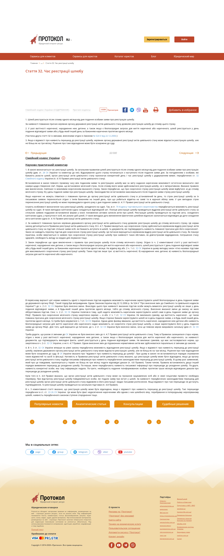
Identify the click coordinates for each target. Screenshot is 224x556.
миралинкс (164, 509)
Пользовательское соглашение (124, 528)
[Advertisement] (112, 14)
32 (197, 175)
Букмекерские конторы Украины (185, 528)
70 (117, 206)
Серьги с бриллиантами (165, 502)
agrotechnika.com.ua (167, 522)
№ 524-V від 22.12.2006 (104, 135)
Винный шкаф (182, 499)
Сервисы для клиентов (42, 56)
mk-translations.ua (166, 532)
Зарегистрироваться (155, 39)
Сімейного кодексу (34, 178)
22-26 (50, 392)
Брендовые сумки (183, 532)
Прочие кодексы (81, 109)
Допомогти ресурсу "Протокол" (124, 532)
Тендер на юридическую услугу (125, 524)
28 (44, 172)
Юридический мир (184, 56)
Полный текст (37, 529)
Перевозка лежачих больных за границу (184, 519)
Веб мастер (164, 513)
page (35, 452)
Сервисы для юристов (85, 56)
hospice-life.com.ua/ (184, 512)
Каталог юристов (124, 56)
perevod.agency (165, 526)
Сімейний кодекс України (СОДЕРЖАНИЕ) (47, 109)
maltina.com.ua (182, 535)
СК (47, 172)
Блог (153, 56)
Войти (184, 39)
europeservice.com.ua (168, 529)
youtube (125, 452)
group (58, 452)
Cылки (179, 539)
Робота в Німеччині (184, 502)
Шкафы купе (181, 524)
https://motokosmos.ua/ (168, 516)
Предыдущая (38, 153)
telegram (80, 452)
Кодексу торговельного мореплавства (138, 206)
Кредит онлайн (116, 536)
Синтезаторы (165, 519)
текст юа (163, 535)
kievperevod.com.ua (167, 539)
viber (102, 452)
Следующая (186, 153)
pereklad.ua (181, 509)
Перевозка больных (184, 515)
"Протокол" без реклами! (121, 515)
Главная (34, 63)
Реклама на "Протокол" (120, 511)
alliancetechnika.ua (167, 506)
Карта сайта (115, 519)
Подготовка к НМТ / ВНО (186, 505)
